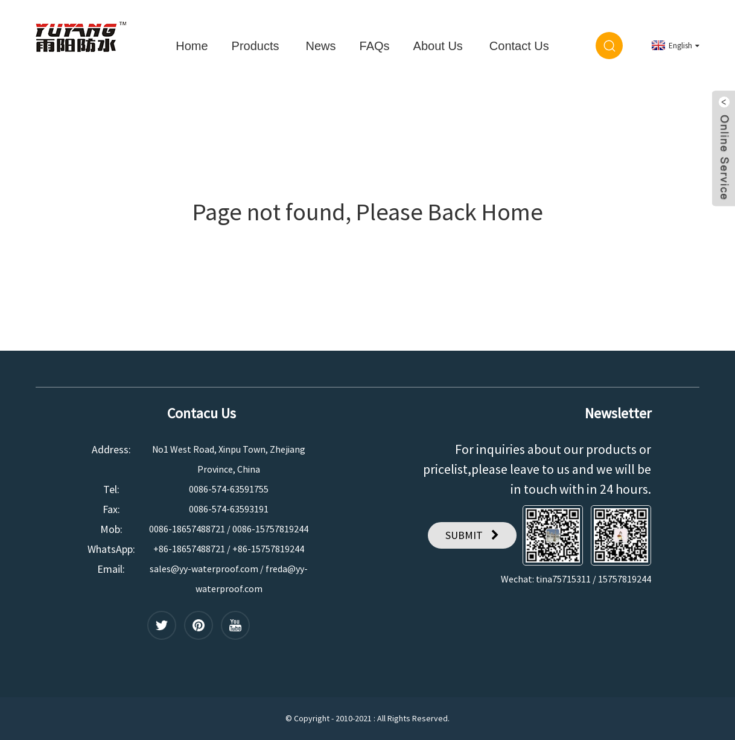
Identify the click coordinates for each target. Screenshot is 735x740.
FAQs (375, 46)
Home (192, 46)
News (321, 46)
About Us (438, 46)
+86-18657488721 (189, 549)
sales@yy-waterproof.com (204, 569)
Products (255, 46)
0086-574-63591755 (229, 489)
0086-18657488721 (187, 529)
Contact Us (519, 46)
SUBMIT (464, 535)
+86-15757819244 (268, 549)
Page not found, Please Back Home (367, 212)
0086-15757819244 (270, 529)
